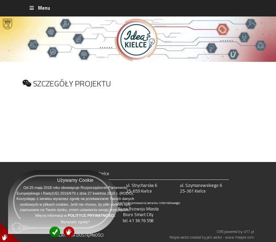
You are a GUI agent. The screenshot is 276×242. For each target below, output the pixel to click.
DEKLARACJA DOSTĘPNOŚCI (77, 235)
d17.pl (249, 231)
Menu (39, 8)
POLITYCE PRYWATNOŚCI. (92, 215)
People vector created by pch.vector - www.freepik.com (211, 237)
